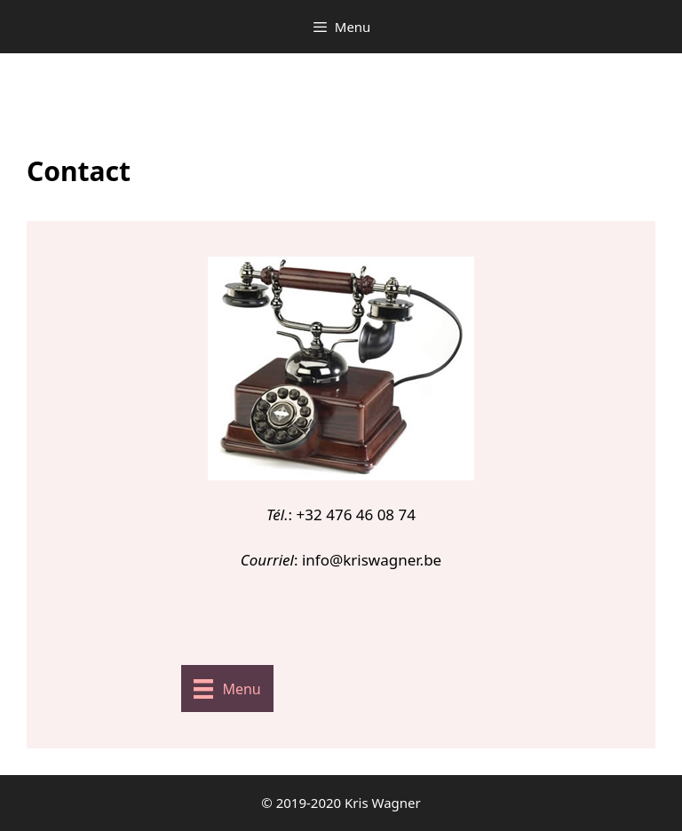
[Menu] (227, 689)
